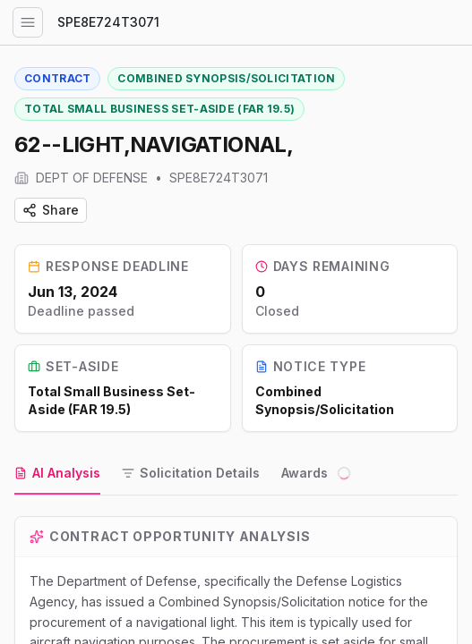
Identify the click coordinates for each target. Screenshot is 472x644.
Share (50, 209)
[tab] (57, 474)
